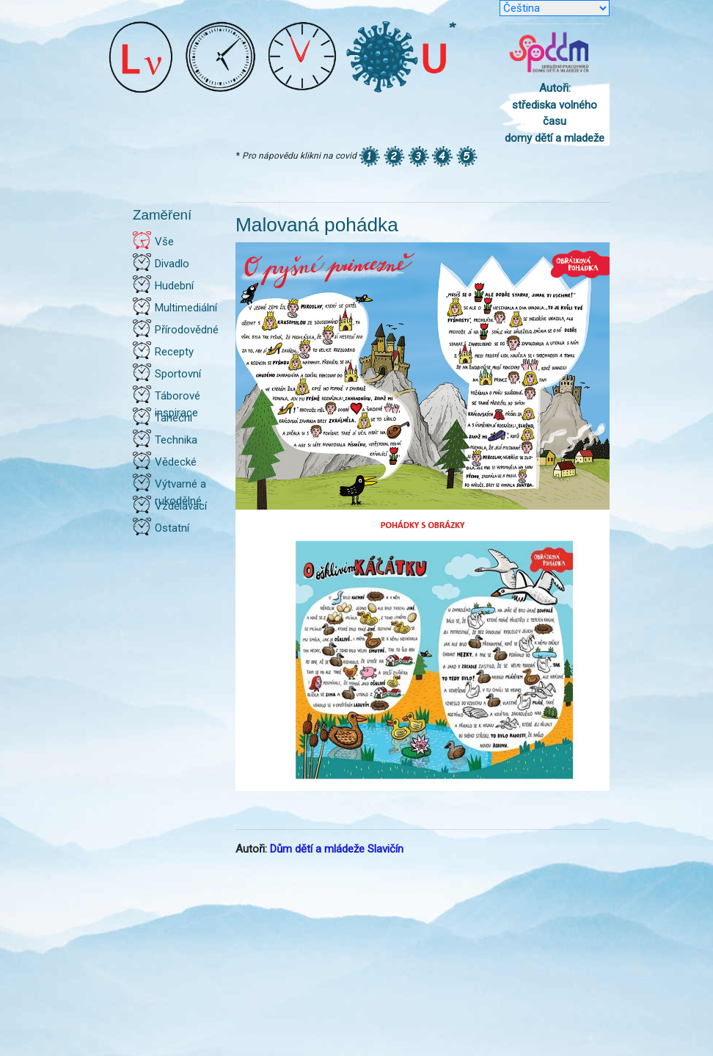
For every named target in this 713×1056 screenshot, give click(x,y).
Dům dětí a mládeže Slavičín (336, 849)
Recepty (174, 351)
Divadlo (172, 263)
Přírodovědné (187, 329)
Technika (176, 439)
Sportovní (178, 373)
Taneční (173, 417)
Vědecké (176, 462)
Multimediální (186, 307)
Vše (164, 241)
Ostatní (172, 528)
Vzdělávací (181, 506)
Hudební (174, 285)
